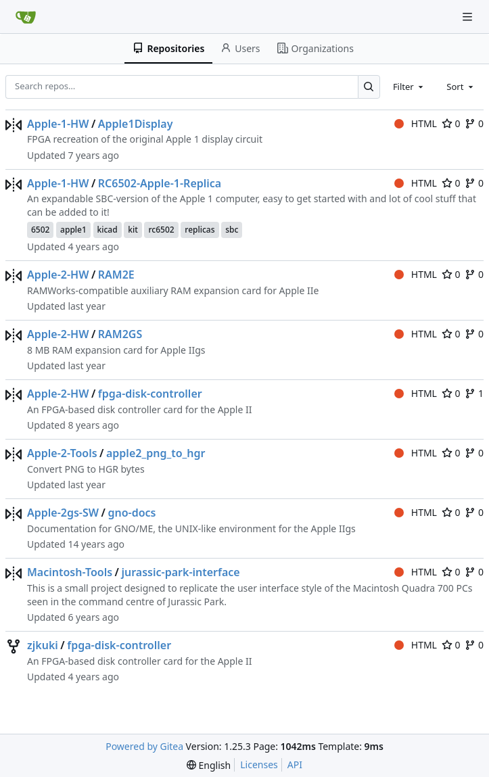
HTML (415, 123)
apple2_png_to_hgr (156, 453)
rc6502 (161, 229)
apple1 (73, 229)
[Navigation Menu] (468, 16)
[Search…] (369, 87)
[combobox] (409, 86)
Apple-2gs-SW (63, 512)
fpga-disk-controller (150, 393)
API (294, 764)
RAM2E (116, 274)
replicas (199, 229)
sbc (231, 229)
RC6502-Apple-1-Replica (159, 183)
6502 (40, 229)
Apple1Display (135, 124)
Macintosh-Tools (69, 572)
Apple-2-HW (58, 274)
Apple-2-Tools (62, 453)
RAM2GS (120, 334)
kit (133, 229)
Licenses (259, 764)
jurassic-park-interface (180, 572)
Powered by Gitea (144, 746)
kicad (107, 229)
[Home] (26, 17)
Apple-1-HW (58, 124)
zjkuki (42, 645)
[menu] (209, 765)
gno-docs (132, 512)
